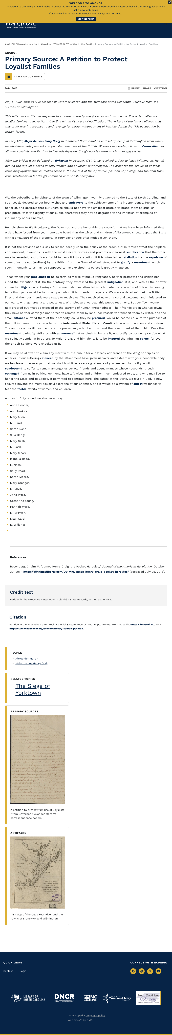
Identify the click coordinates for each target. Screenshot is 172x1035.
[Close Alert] (169, 2)
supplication (135, 252)
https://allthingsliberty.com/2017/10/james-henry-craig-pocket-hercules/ (76, 571)
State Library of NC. (142, 624)
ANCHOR (10, 44)
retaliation (129, 257)
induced (47, 358)
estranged (12, 373)
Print (134, 88)
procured (98, 318)
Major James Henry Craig (31, 663)
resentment (142, 262)
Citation (160, 88)
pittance (19, 318)
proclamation (40, 276)
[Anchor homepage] (20, 23)
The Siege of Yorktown (32, 689)
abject (138, 383)
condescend (13, 368)
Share (147, 88)
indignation (115, 282)
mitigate (24, 287)
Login (23, 971)
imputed (114, 338)
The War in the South (80, 44)
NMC (89, 1020)
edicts (144, 338)
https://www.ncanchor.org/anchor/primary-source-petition (46, 628)
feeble (22, 389)
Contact (8, 971)
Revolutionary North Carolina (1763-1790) (41, 44)
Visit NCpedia (86, 19)
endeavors (76, 202)
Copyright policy (95, 1015)
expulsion (156, 257)
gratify (125, 262)
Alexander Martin (26, 658)
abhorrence (65, 333)
